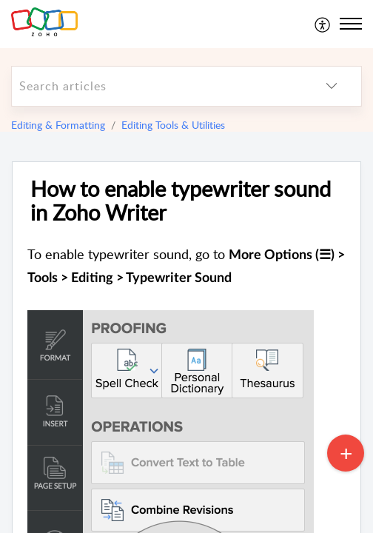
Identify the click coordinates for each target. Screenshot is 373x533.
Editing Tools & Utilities (173, 125)
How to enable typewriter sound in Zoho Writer (180, 201)
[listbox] (331, 86)
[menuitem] (323, 24)
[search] (157, 86)
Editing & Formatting (58, 125)
